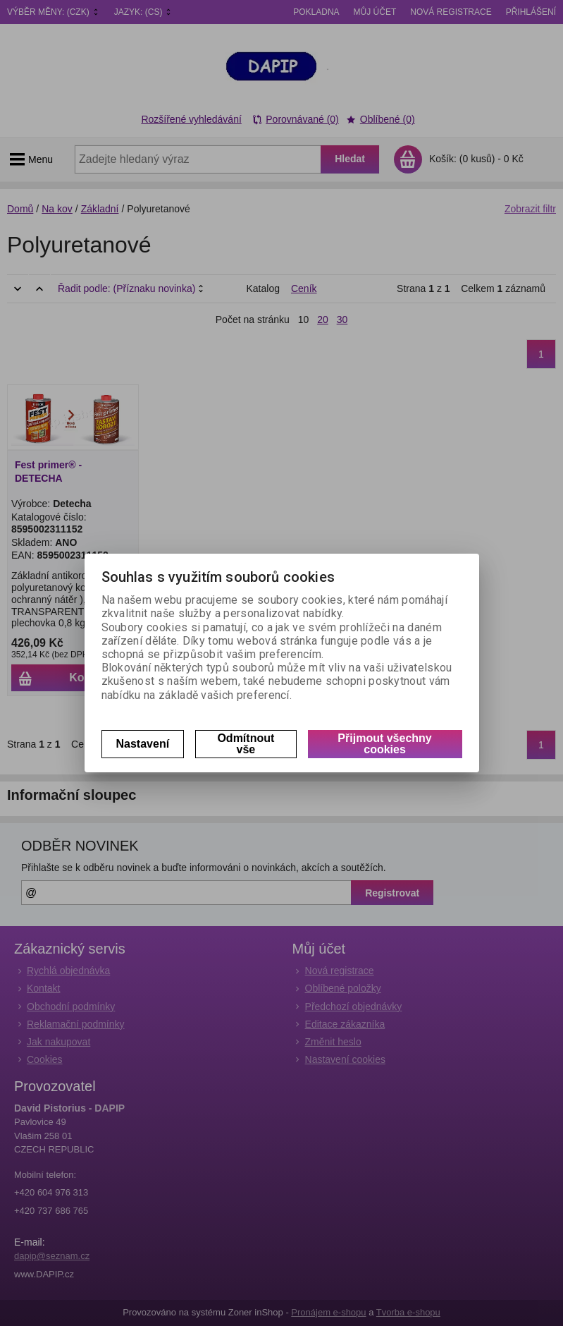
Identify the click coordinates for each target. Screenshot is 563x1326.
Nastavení (143, 744)
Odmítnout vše (245, 743)
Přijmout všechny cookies (384, 743)
